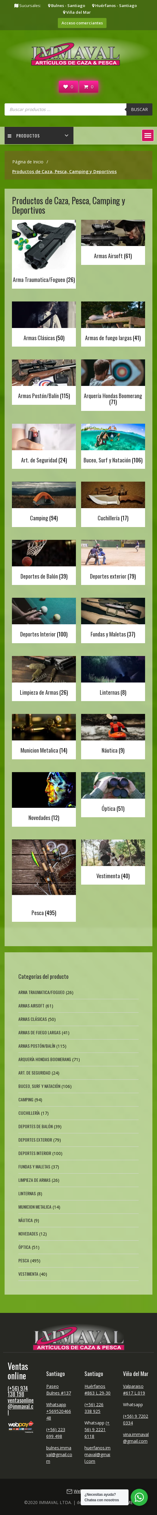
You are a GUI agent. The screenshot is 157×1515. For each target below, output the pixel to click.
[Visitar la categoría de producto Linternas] (113, 677)
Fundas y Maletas (34, 1166)
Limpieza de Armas (34, 1180)
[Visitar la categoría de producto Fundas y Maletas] (113, 619)
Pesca (23, 1260)
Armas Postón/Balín (36, 1046)
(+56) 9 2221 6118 (97, 1429)
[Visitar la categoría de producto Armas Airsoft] (113, 241)
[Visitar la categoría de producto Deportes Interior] (44, 619)
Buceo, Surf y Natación (39, 1086)
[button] (148, 135)
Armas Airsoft (31, 1005)
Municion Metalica (34, 1206)
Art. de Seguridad (34, 1072)
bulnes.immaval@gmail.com (59, 1454)
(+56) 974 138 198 (18, 1391)
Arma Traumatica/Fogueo (41, 992)
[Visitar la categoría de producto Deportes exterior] (113, 561)
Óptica (24, 1247)
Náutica (25, 1220)
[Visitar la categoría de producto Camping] (44, 503)
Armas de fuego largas (39, 1032)
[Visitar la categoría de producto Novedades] (44, 798)
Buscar (139, 109)
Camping (25, 1099)
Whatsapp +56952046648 (58, 1411)
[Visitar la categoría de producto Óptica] (113, 793)
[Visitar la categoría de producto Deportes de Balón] (44, 561)
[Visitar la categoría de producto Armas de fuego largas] (113, 322)
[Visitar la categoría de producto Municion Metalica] (44, 735)
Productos (24, 135)
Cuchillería (29, 1113)
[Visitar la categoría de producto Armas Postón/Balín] (44, 380)
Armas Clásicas (32, 1019)
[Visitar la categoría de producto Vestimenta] (113, 860)
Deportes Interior (34, 1153)
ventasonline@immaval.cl (21, 1406)
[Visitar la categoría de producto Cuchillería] (113, 503)
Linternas (27, 1193)
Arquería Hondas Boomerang (44, 1059)
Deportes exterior (35, 1139)
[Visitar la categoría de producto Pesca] (44, 879)
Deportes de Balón (35, 1126)
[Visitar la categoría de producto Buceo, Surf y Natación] (113, 445)
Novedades (28, 1233)
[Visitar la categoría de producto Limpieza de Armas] (44, 677)
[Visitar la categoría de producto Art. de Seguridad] (44, 445)
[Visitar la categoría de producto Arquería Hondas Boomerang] (113, 383)
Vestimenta (28, 1274)
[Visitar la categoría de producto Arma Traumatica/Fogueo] (44, 253)
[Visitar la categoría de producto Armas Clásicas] (44, 322)
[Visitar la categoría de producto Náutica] (113, 735)
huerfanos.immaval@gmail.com (97, 1454)
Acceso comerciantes (82, 23)
